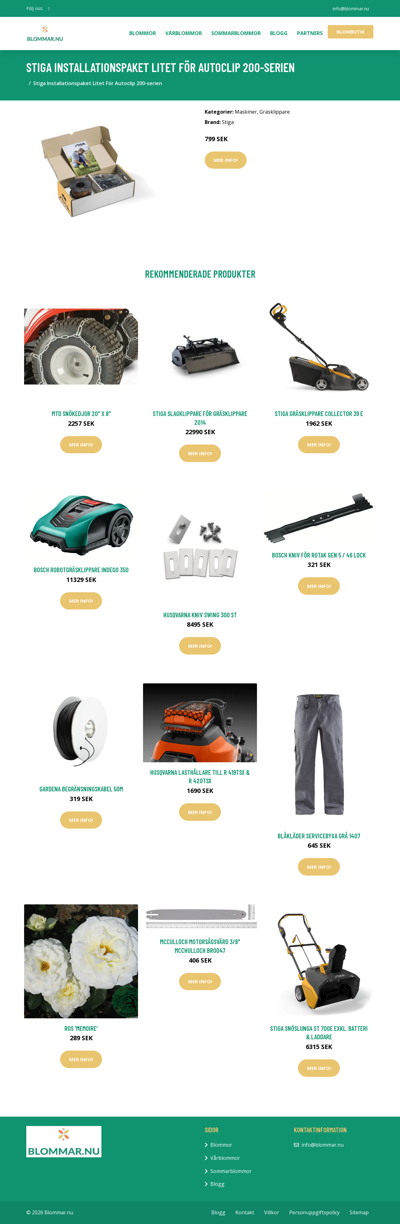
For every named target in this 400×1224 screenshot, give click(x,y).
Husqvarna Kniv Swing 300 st (200, 615)
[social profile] (49, 8)
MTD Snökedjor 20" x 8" (81, 413)
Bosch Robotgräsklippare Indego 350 (81, 569)
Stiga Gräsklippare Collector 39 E (319, 413)
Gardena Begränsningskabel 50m (81, 789)
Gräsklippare (274, 111)
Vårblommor (183, 33)
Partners (310, 33)
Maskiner (246, 111)
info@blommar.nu (350, 8)
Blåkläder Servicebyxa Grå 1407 (319, 836)
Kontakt (244, 1212)
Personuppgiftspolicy (314, 1212)
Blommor (142, 33)
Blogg (279, 33)
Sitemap (359, 1212)
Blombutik (350, 31)
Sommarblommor (236, 33)
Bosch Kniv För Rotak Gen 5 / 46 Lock (319, 555)
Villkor (271, 1212)
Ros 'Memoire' (81, 1028)
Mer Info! (226, 160)
